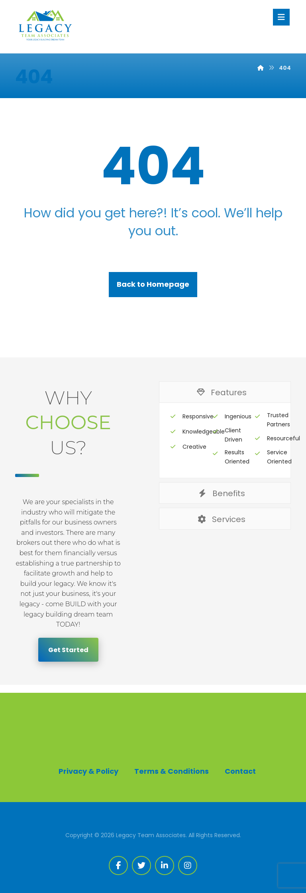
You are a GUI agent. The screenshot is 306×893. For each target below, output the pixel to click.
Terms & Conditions (171, 771)
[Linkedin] (164, 865)
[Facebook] (118, 865)
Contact (240, 771)
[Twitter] (141, 865)
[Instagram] (187, 865)
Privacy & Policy (88, 771)
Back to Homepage (153, 284)
